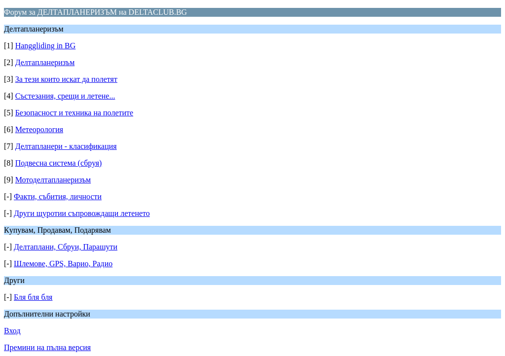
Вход (12, 330)
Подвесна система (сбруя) (58, 163)
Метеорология (39, 129)
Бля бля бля (33, 297)
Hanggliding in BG (45, 45)
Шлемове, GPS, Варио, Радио (63, 263)
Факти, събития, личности (58, 196)
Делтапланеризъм (45, 62)
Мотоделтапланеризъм (53, 180)
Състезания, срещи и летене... (65, 96)
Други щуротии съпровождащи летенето (82, 213)
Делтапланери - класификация (66, 146)
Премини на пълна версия (47, 347)
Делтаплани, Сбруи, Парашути (65, 247)
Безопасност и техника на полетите (74, 112)
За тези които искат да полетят (66, 79)
